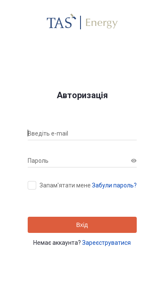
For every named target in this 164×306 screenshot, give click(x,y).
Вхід (82, 224)
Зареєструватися (106, 243)
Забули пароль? (114, 185)
